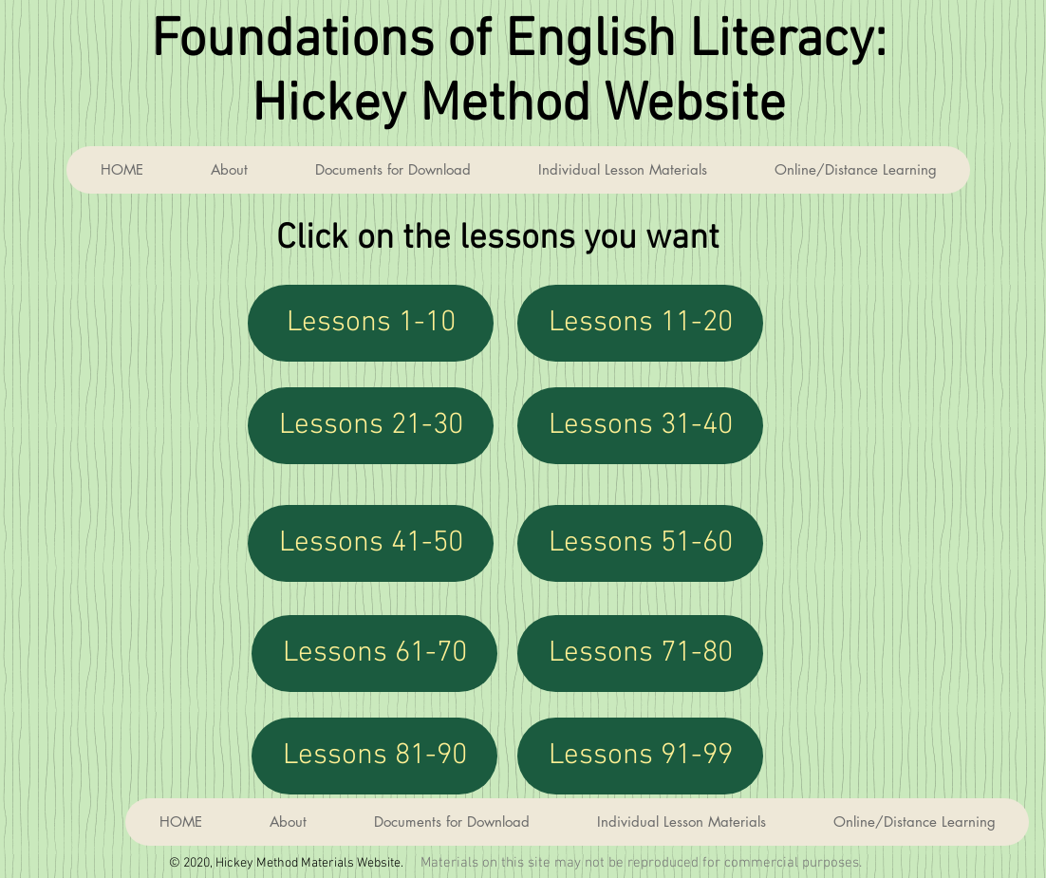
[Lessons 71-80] (640, 653)
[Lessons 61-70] (374, 653)
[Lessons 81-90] (374, 756)
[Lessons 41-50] (371, 543)
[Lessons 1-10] (371, 323)
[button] (622, 170)
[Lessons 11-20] (640, 323)
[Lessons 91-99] (640, 756)
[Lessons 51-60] (640, 543)
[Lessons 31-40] (640, 425)
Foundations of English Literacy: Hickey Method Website (519, 74)
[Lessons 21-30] (371, 425)
